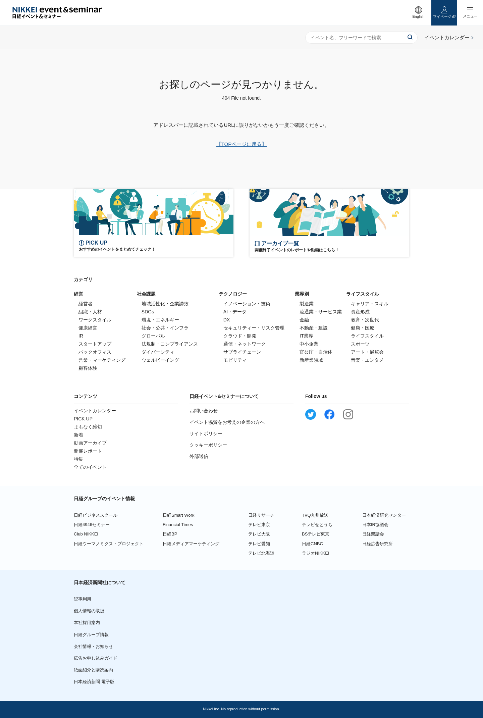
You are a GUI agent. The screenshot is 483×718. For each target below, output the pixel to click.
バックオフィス (94, 352)
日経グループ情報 (91, 634)
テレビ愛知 (259, 543)
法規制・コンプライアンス (170, 344)
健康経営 (87, 327)
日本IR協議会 (375, 524)
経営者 (85, 303)
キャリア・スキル (369, 303)
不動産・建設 (314, 327)
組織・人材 (90, 311)
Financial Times (178, 524)
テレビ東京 (259, 524)
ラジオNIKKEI (315, 553)
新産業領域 (311, 360)
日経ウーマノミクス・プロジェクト (109, 543)
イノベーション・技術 (246, 303)
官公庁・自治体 (316, 352)
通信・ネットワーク (244, 344)
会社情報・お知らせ (93, 646)
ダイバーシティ (158, 352)
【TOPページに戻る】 (241, 144)
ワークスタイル (94, 319)
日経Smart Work (178, 515)
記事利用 (82, 599)
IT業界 (306, 336)
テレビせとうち (317, 524)
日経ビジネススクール (95, 515)
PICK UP (83, 418)
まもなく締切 (88, 426)
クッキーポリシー (208, 445)
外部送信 (199, 456)
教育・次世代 (365, 319)
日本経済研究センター (384, 515)
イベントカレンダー (95, 410)
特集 (78, 459)
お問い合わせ (204, 410)
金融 (304, 319)
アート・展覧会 (367, 352)
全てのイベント (90, 467)
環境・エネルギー (160, 319)
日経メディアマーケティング (191, 543)
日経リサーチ (261, 515)
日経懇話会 (373, 533)
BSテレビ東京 (315, 533)
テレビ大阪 (259, 533)
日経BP (170, 533)
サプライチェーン (242, 352)
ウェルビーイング (160, 360)
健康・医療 (362, 327)
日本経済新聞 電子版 (94, 681)
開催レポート (88, 451)
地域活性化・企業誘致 (165, 303)
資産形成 (360, 311)
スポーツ (360, 344)
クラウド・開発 (239, 336)
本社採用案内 (87, 622)
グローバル (153, 336)
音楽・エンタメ (367, 360)
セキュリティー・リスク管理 (253, 327)
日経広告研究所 (377, 543)
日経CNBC (312, 543)
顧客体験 (87, 368)
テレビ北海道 (261, 553)
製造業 (307, 303)
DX (226, 319)
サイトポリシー (206, 433)
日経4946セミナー (92, 524)
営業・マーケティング (101, 360)
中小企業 (309, 344)
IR (80, 336)
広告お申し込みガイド (95, 658)
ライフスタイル (367, 336)
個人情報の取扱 (89, 610)
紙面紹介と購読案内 (93, 669)
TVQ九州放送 (315, 515)
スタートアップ (94, 344)
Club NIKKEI (86, 533)
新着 (78, 435)
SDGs (148, 311)
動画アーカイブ (90, 443)
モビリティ (235, 360)
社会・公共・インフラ (165, 327)
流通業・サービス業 (321, 311)
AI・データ (235, 311)
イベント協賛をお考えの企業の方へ (227, 422)
